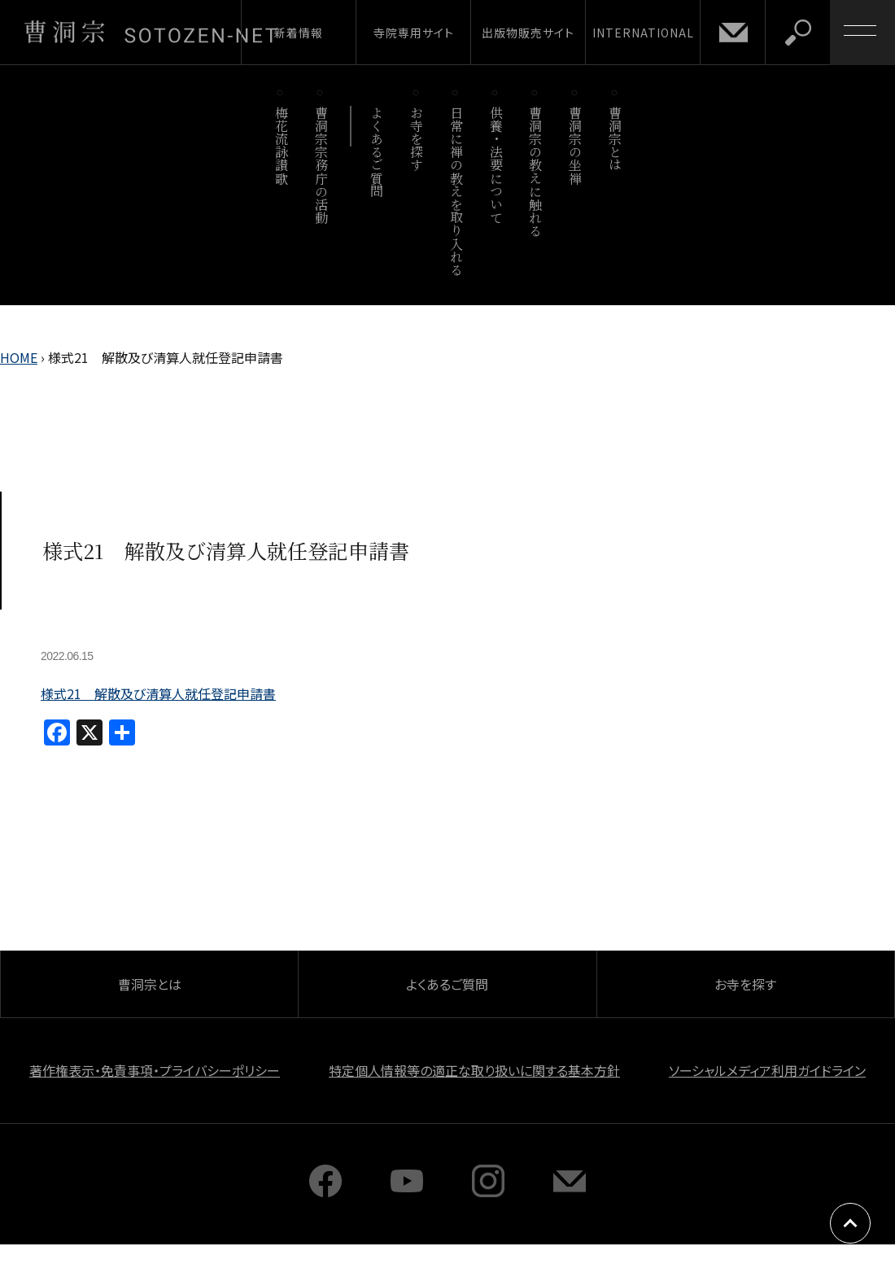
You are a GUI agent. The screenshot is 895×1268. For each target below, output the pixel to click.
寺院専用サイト (413, 32)
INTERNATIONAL (643, 32)
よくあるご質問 (377, 152)
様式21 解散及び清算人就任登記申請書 (158, 693)
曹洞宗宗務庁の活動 (321, 165)
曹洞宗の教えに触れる (535, 171)
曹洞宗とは (615, 139)
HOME (18, 357)
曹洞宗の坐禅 (575, 145)
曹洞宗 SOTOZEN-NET (150, 31)
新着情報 (298, 32)
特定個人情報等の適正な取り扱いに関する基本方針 (474, 1070)
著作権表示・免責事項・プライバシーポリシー (154, 1070)
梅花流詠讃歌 (281, 145)
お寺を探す (417, 139)
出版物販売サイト (528, 32)
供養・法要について (496, 165)
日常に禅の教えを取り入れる (456, 191)
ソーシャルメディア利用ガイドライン (767, 1070)
